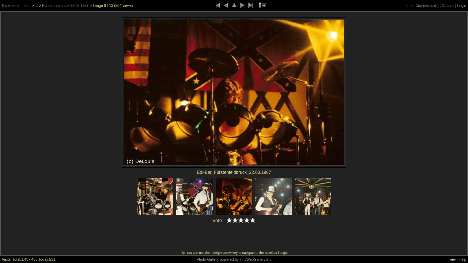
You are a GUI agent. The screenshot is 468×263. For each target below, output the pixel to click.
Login (461, 6)
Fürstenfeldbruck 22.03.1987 (65, 6)
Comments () (426, 6)
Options (448, 6)
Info (410, 6)
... (21, 6)
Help (462, 260)
